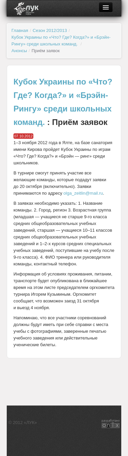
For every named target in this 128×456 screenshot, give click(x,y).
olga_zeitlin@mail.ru (83, 193)
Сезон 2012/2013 (50, 30)
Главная (19, 30)
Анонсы (19, 50)
